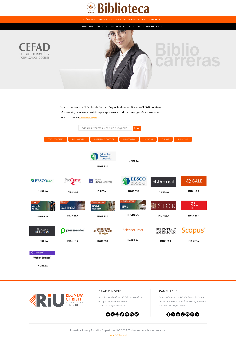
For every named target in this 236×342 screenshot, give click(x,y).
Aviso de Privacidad (118, 335)
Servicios (101, 26)
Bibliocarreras (151, 19)
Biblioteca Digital (127, 19)
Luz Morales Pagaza (88, 118)
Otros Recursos (152, 26)
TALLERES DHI (118, 26)
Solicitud (134, 26)
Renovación (105, 19)
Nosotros (87, 26)
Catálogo (88, 19)
